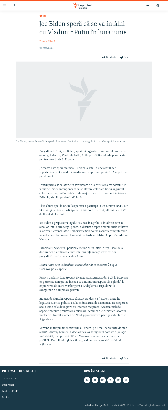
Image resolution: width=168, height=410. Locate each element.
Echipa (6, 397)
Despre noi (8, 385)
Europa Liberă (47, 41)
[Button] (109, 57)
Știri (42, 16)
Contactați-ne (9, 378)
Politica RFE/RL (10, 391)
